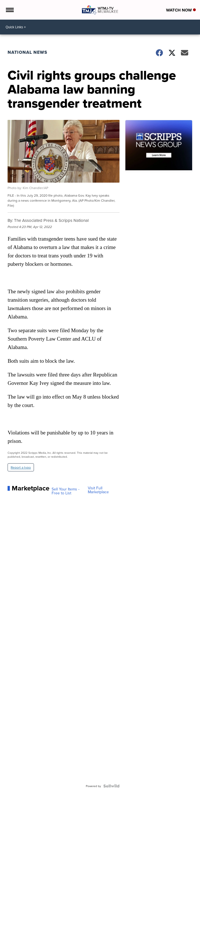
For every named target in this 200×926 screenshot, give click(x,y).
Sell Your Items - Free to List (65, 491)
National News (27, 52)
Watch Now (181, 10)
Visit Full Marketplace (98, 490)
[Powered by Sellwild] (111, 786)
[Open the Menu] (9, 10)
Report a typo (21, 467)
